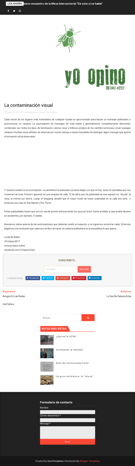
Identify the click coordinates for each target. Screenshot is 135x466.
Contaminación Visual (34, 112)
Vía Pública (51, 112)
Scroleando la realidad (69, 350)
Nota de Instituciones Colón (72, 363)
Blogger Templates (90, 461)
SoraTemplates (55, 461)
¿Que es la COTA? (66, 336)
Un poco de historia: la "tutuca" (74, 376)
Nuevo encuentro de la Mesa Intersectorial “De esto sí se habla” (62, 3)
